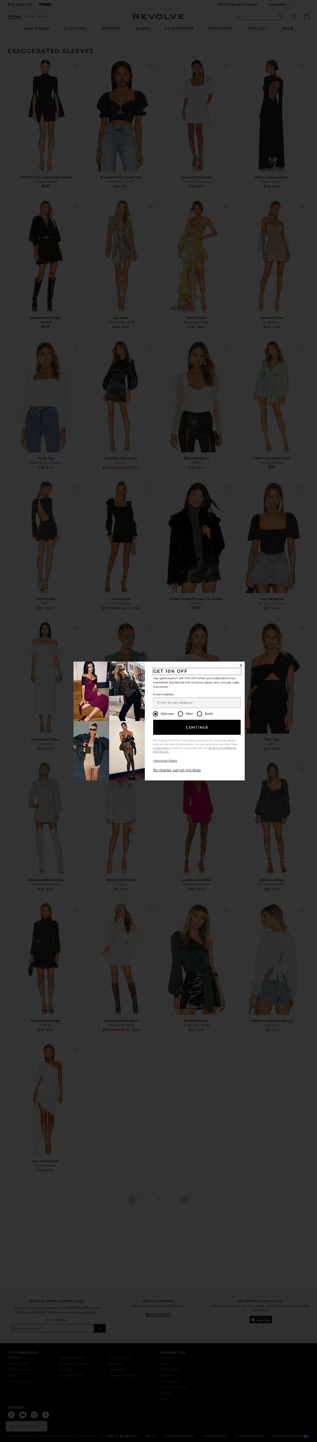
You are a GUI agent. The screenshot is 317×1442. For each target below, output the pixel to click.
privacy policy (161, 748)
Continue (197, 727)
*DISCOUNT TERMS (165, 760)
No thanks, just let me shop (177, 770)
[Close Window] (241, 665)
